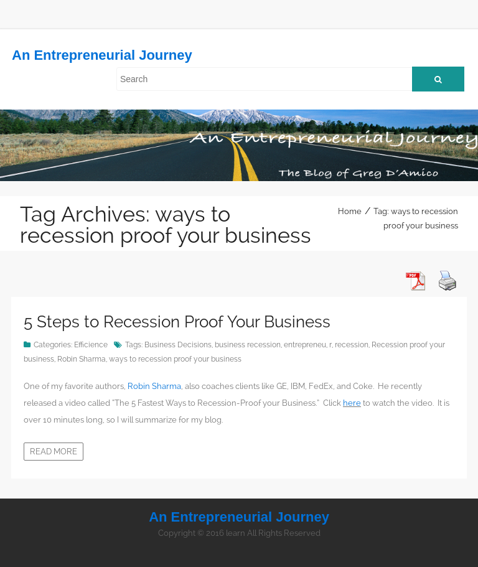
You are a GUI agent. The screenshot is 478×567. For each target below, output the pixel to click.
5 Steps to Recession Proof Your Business (177, 321)
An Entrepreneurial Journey (102, 55)
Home (350, 211)
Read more (53, 451)
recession (351, 344)
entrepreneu (305, 344)
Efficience (91, 344)
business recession (248, 344)
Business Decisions (178, 344)
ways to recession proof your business (175, 359)
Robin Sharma (81, 359)
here (352, 403)
